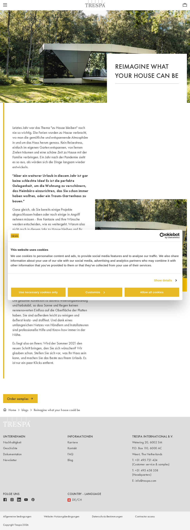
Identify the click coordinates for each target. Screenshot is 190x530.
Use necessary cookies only (38, 292)
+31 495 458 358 (146, 470)
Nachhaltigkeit (12, 442)
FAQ (70, 454)
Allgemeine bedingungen (17, 516)
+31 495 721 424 (146, 460)
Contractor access (145, 516)
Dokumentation (12, 454)
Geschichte (10, 448)
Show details (163, 280)
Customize (95, 292)
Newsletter (10, 460)
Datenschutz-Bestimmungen (107, 516)
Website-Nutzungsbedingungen (62, 516)
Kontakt (72, 448)
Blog (70, 460)
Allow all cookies (152, 292)
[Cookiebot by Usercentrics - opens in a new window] (163, 236)
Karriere (73, 442)
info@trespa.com (145, 480)
